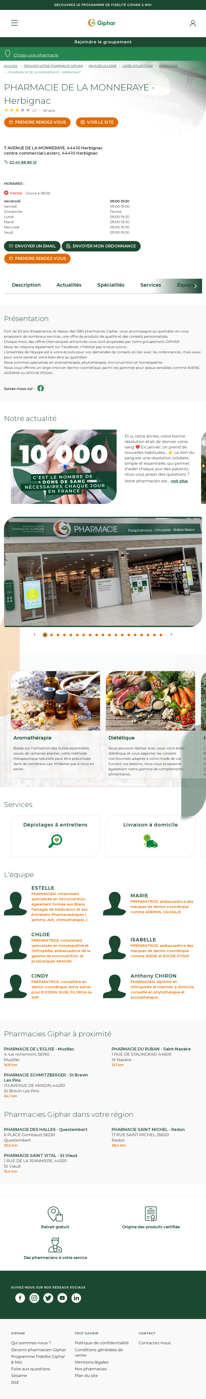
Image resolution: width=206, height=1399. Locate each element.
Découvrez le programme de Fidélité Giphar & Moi (103, 5)
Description (26, 285)
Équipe (186, 285)
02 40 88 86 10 (23, 162)
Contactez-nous (155, 1343)
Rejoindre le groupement (103, 42)
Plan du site (86, 1375)
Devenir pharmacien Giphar (38, 1349)
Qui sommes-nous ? (31, 1343)
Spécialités (111, 285)
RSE (15, 1382)
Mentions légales (91, 1362)
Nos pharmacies (91, 1369)
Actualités (68, 285)
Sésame (19, 1375)
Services (150, 285)
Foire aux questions (30, 1369)
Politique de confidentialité (102, 1343)
